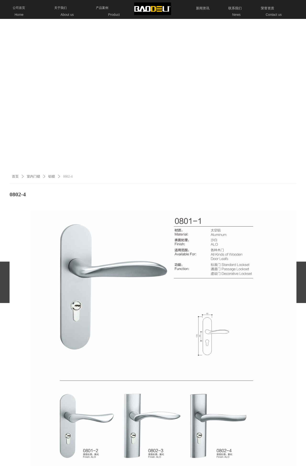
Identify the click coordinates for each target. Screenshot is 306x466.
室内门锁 (33, 176)
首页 (15, 176)
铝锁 (51, 176)
